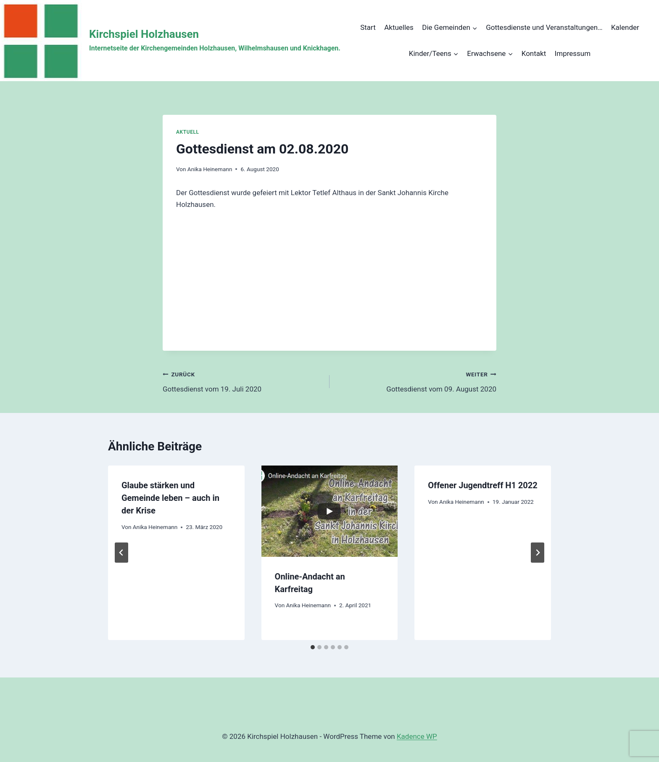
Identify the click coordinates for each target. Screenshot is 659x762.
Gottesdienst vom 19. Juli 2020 (242, 380)
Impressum (573, 53)
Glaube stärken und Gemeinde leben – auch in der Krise (170, 498)
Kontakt (534, 53)
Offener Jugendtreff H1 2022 (483, 485)
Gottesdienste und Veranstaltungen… (544, 27)
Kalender (625, 27)
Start (368, 27)
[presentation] (329, 511)
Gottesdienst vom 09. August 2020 (416, 380)
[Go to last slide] (121, 552)
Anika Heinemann (209, 169)
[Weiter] (537, 552)
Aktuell (187, 132)
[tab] (313, 647)
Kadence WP (417, 736)
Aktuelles (399, 27)
